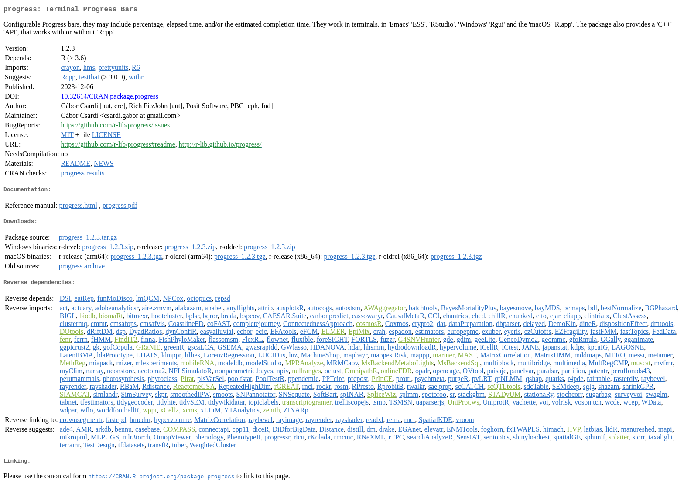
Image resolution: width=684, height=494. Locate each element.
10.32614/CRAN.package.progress (109, 98)
